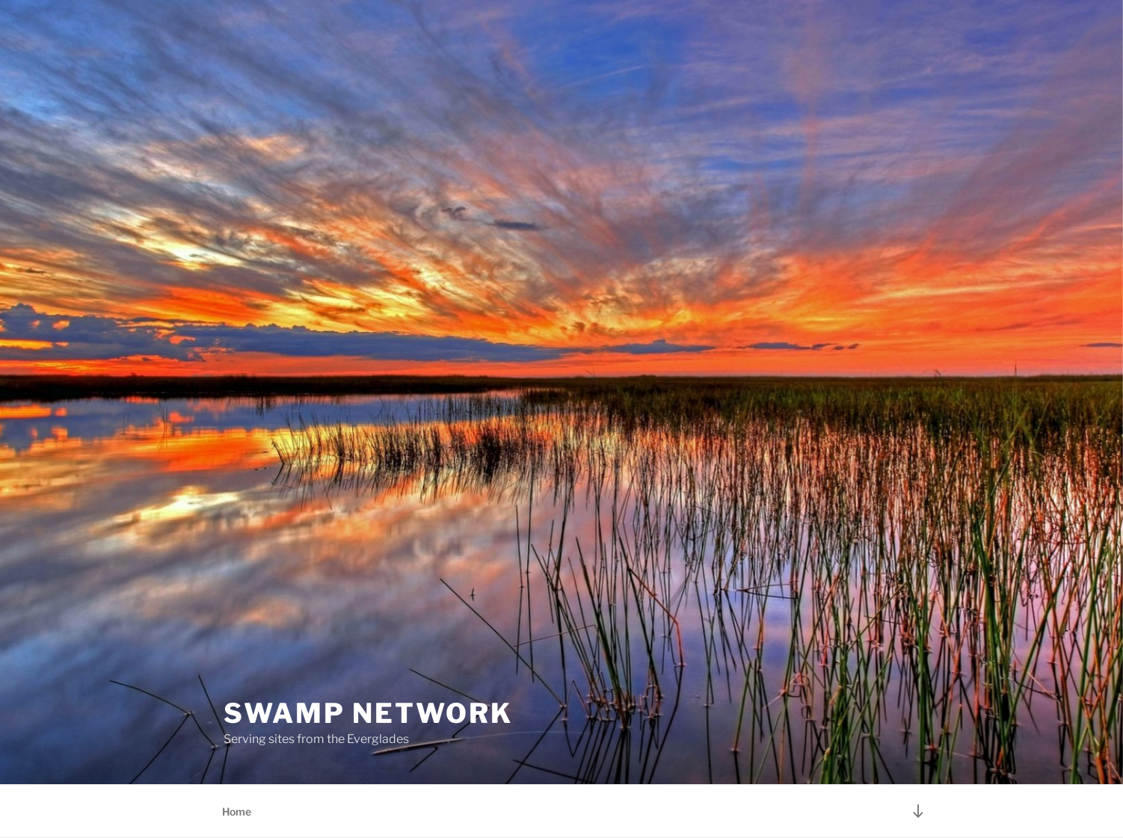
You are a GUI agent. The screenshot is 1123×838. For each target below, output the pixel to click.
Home (236, 811)
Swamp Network (368, 713)
